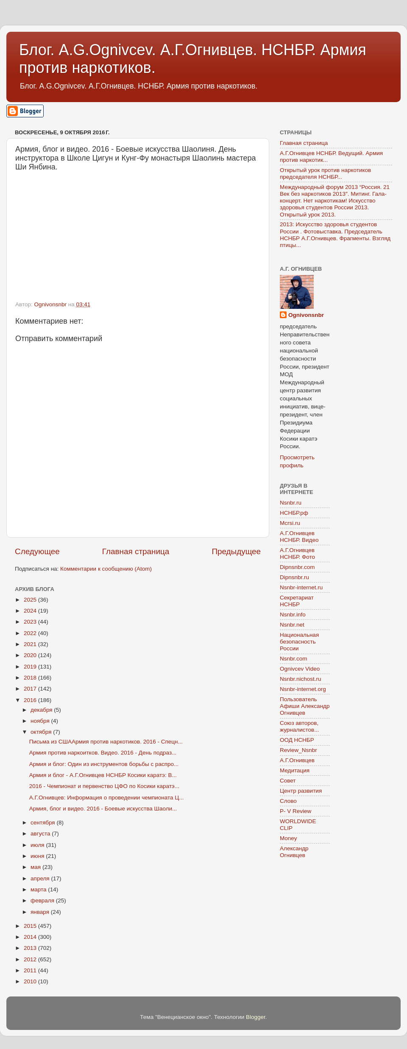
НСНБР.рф (294, 513)
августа (41, 833)
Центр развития (301, 791)
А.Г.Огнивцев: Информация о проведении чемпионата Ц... (106, 797)
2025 (31, 600)
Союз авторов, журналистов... (299, 726)
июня (38, 856)
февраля (43, 900)
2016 (31, 700)
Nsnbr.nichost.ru (300, 679)
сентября (43, 822)
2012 (31, 959)
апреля (41, 878)
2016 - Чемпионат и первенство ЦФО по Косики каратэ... (104, 786)
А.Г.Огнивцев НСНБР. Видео (299, 536)
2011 (31, 970)
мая (36, 867)
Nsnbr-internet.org (303, 689)
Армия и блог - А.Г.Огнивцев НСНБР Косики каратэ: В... (103, 775)
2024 (31, 611)
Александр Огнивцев (294, 851)
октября (42, 732)
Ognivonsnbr (306, 315)
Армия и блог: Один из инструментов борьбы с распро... (104, 764)
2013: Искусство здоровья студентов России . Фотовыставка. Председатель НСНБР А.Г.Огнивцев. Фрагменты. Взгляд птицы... (335, 234)
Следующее (37, 551)
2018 (31, 677)
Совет (288, 780)
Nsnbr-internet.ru (301, 587)
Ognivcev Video (300, 669)
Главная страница (136, 551)
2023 (31, 622)
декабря (42, 710)
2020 (31, 655)
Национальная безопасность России (299, 642)
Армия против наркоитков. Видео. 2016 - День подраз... (103, 752)
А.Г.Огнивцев (297, 760)
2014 (31, 937)
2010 (31, 981)
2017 (31, 688)
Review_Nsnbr (298, 750)
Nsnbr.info (293, 614)
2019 (31, 666)
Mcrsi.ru (290, 523)
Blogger (255, 1017)
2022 (31, 633)
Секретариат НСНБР (297, 601)
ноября (41, 721)
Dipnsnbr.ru (294, 577)
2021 (31, 644)
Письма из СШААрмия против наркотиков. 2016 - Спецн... (106, 741)
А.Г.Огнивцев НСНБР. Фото (297, 553)
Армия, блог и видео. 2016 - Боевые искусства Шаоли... (103, 808)
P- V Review (295, 811)
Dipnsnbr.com (297, 567)
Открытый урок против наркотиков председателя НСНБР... (325, 173)
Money (288, 838)
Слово (288, 801)
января (41, 912)
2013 (31, 948)
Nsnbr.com (293, 658)
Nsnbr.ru (290, 503)
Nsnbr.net (292, 625)
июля (38, 845)
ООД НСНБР (297, 740)
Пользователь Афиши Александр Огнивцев (304, 706)
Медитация (294, 770)
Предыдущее (236, 551)
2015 (31, 926)
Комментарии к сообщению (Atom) (106, 569)
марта (39, 889)
